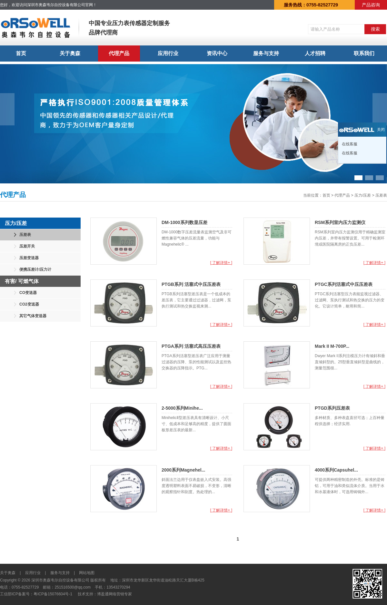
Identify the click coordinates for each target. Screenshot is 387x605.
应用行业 (168, 53)
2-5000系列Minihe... (182, 408)
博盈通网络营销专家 (114, 594)
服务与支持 (266, 53)
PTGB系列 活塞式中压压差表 (191, 284)
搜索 (375, 29)
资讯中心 (217, 53)
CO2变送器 (29, 304)
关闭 (381, 129)
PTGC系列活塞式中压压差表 (343, 284)
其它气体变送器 (32, 316)
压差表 (381, 195)
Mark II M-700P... (332, 346)
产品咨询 (371, 4)
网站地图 (86, 573)
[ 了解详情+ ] (221, 262)
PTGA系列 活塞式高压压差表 (191, 346)
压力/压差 (362, 195)
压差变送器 (29, 258)
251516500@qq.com (73, 587)
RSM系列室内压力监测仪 (340, 222)
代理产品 (119, 53)
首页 (21, 53)
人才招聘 (315, 53)
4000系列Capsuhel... (336, 470)
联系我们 (364, 53)
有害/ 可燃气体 (22, 281)
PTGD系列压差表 (332, 408)
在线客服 (349, 144)
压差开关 (27, 246)
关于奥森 (70, 53)
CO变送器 (28, 292)
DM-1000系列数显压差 (184, 222)
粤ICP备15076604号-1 (53, 594)
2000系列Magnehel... (183, 470)
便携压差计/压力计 (35, 269)
